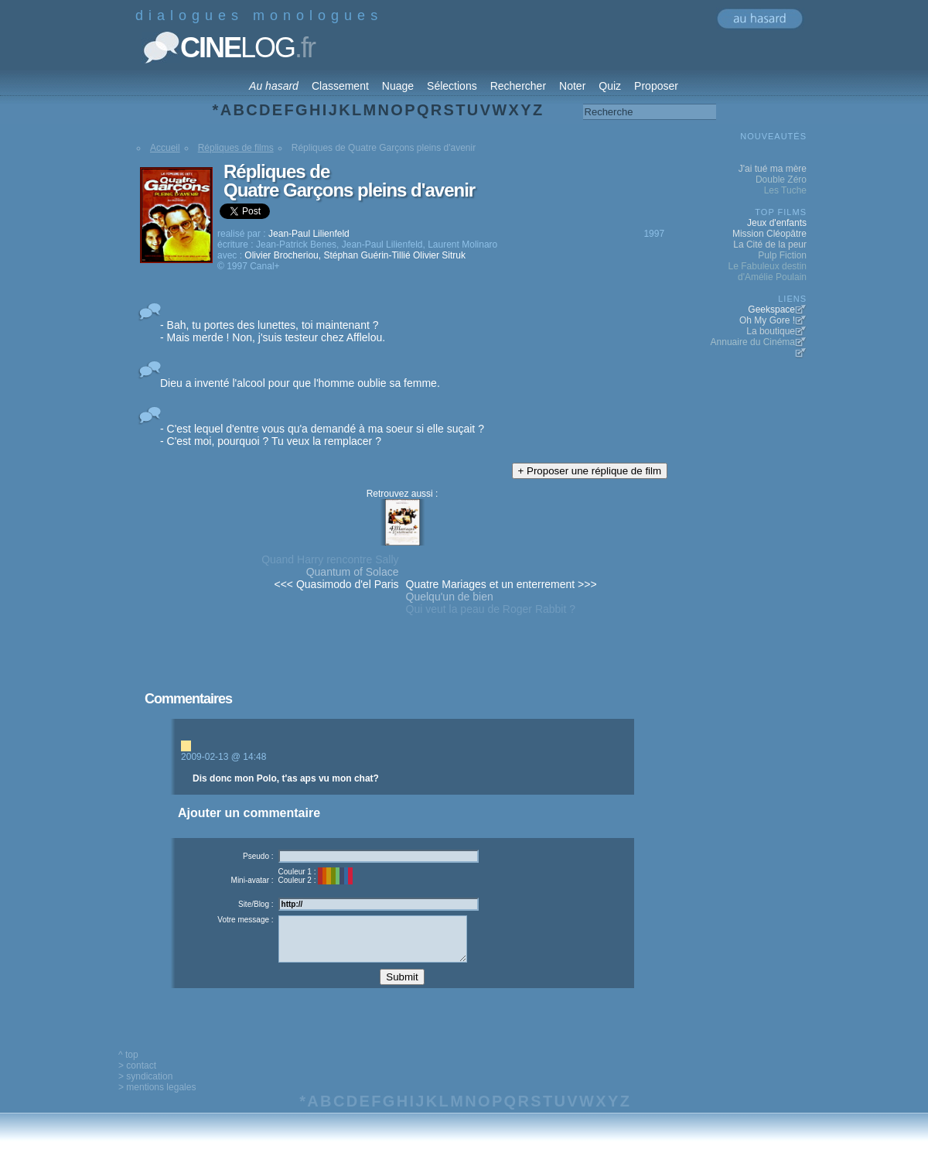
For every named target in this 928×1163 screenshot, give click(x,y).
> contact (137, 1077)
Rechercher (518, 86)
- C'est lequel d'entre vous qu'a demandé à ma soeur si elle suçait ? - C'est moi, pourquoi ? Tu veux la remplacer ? (322, 434)
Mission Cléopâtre (769, 233)
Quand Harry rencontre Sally (329, 559)
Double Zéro (781, 179)
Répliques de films (236, 147)
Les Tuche (785, 190)
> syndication (145, 1088)
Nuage (398, 86)
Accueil (165, 147)
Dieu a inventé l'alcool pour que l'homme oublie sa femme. (300, 383)
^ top (128, 1066)
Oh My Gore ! (767, 320)
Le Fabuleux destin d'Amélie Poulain (767, 271)
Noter (572, 86)
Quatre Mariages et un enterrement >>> (501, 584)
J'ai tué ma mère (773, 168)
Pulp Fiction (782, 255)
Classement (340, 86)
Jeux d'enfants (777, 222)
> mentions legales (157, 1098)
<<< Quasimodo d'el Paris (337, 584)
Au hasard (274, 86)
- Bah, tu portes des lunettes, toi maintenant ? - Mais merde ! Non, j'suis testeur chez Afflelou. (272, 331)
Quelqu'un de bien (449, 596)
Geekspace (771, 309)
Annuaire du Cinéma (753, 342)
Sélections (452, 86)
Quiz (610, 86)
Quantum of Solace (352, 572)
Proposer (656, 86)
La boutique (770, 331)
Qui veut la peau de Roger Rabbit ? (490, 609)
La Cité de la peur (770, 244)
